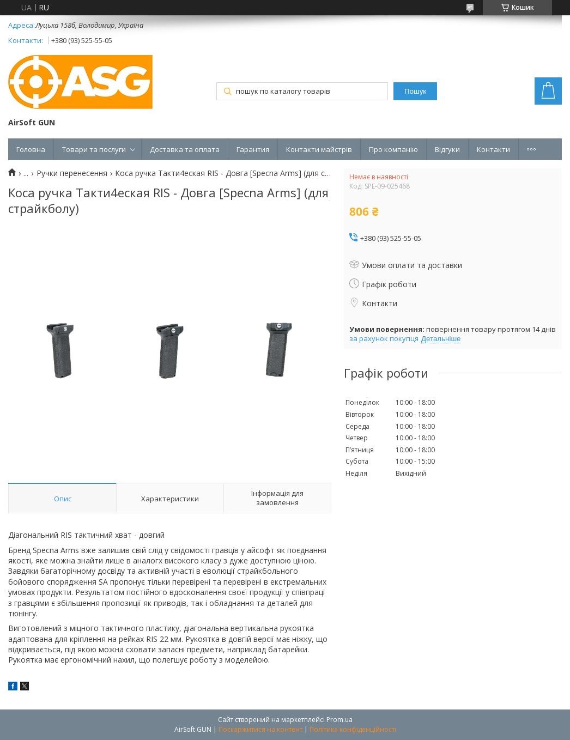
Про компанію (393, 149)
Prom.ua (339, 719)
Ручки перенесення (72, 173)
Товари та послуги (94, 149)
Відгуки (447, 149)
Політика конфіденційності (353, 729)
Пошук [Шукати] (415, 91)
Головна (30, 149)
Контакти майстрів (319, 149)
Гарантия (253, 149)
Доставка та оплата (185, 149)
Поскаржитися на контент (260, 729)
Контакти (493, 149)
